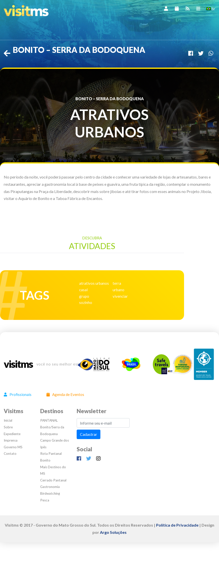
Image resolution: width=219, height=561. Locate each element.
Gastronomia (50, 487)
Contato (10, 454)
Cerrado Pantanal (53, 480)
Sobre (8, 427)
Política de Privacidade (177, 525)
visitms (18, 364)
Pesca (44, 500)
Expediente (12, 434)
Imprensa (10, 440)
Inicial (8, 420)
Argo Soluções (113, 532)
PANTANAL (49, 420)
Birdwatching (50, 493)
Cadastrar (88, 434)
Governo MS (13, 447)
